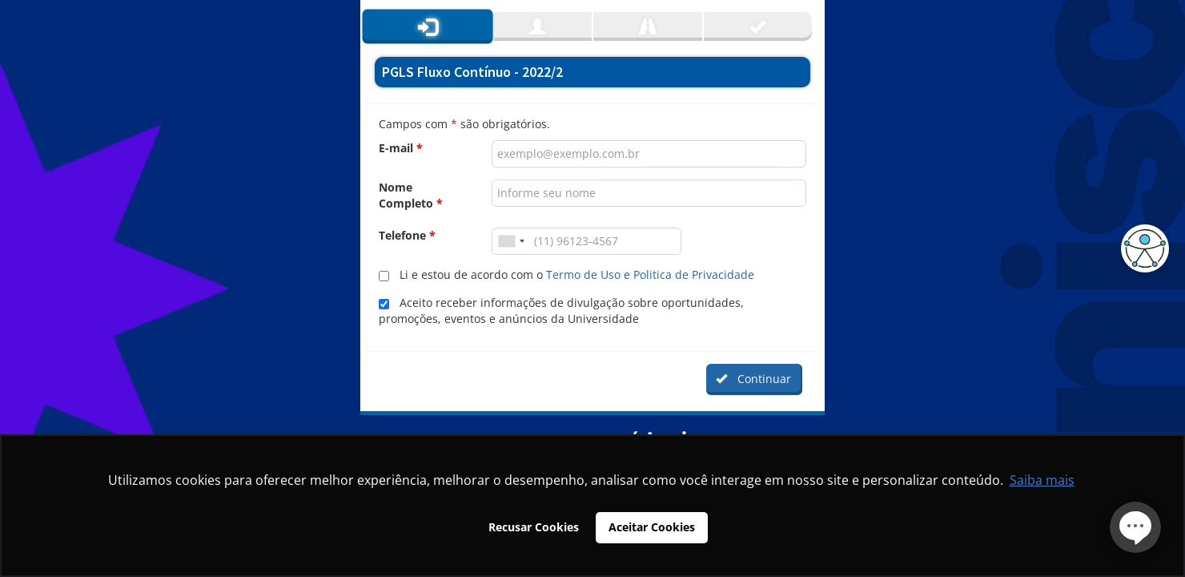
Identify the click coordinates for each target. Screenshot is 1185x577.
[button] (1141, 248)
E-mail (401, 147)
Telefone (407, 235)
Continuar (753, 378)
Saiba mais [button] (1042, 480)
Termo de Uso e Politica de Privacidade (650, 274)
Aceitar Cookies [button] (652, 527)
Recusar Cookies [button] (533, 527)
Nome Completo (411, 195)
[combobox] (510, 241)
